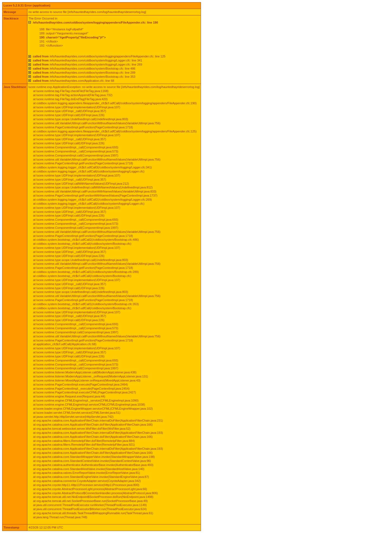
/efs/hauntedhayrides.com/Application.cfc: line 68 (73, 80)
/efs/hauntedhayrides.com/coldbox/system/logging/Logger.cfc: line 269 (87, 64)
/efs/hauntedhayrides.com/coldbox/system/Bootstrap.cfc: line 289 (84, 72)
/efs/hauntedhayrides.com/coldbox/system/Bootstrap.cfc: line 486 (84, 68)
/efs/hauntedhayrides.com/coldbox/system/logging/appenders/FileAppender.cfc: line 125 (99, 56)
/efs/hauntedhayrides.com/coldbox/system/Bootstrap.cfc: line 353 (84, 76)
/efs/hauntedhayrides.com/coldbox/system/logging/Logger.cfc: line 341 (87, 60)
